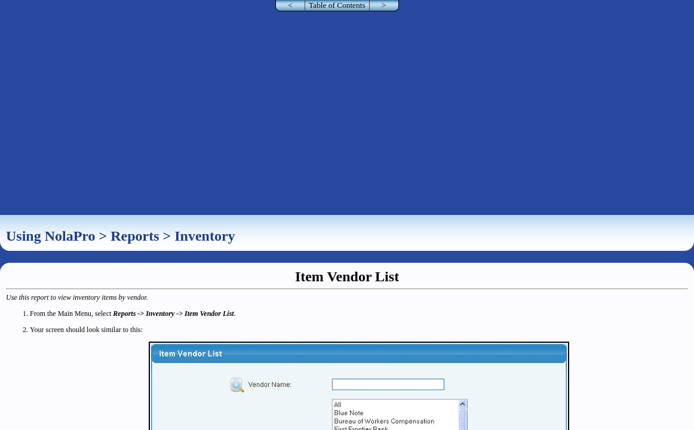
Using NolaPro (51, 236)
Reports (134, 236)
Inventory (204, 236)
